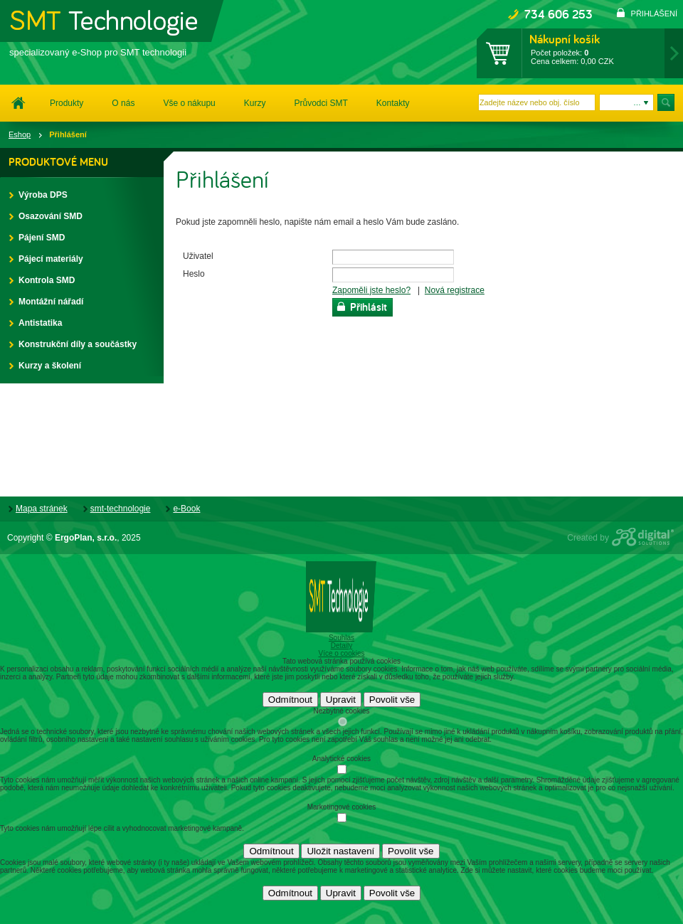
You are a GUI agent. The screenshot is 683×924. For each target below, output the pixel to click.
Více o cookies (341, 653)
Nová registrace (455, 290)
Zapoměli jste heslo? (371, 290)
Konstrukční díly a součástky (70, 344)
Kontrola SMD (39, 280)
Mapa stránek (42, 509)
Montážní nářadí (43, 301)
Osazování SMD (43, 216)
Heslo (194, 274)
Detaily (342, 645)
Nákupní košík (564, 39)
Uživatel (198, 256)
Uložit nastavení (340, 851)
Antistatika (33, 323)
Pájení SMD (34, 237)
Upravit (341, 699)
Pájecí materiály (43, 259)
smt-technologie (120, 509)
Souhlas (341, 638)
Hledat (666, 102)
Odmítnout (290, 699)
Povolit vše (392, 699)
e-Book (186, 509)
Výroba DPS (36, 195)
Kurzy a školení (42, 365)
